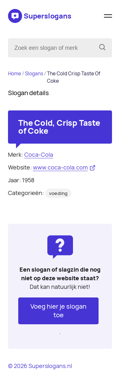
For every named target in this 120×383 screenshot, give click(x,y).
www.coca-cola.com (60, 167)
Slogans (34, 73)
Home (14, 73)
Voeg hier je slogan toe (58, 310)
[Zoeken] (102, 47)
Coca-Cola (38, 154)
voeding (58, 193)
